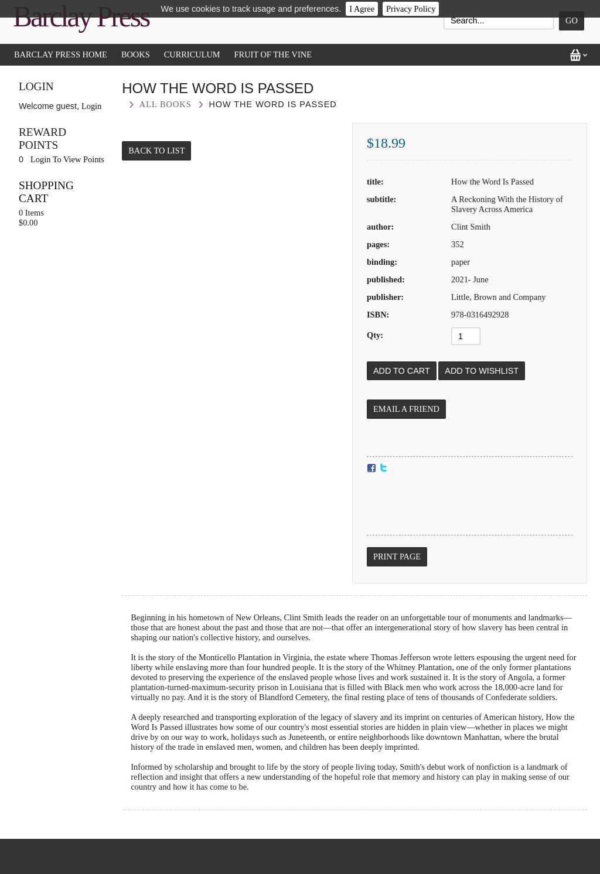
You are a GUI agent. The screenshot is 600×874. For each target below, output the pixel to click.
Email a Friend (406, 409)
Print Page (397, 556)
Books (135, 54)
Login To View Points (67, 159)
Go (571, 20)
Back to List (156, 150)
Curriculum (192, 54)
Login (91, 106)
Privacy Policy (410, 8)
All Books (165, 104)
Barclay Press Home (60, 54)
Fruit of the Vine (273, 54)
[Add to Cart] (402, 370)
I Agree (361, 8)
